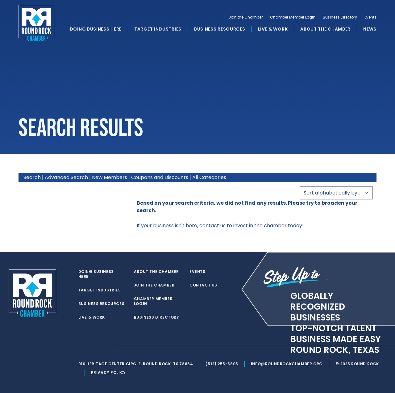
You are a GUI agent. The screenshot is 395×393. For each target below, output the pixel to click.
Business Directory (340, 17)
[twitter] (81, 346)
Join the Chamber (246, 17)
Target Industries (157, 29)
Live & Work (273, 29)
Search (32, 177)
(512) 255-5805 (222, 363)
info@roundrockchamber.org (287, 363)
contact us (212, 225)
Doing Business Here (96, 29)
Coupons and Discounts (159, 177)
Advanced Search (66, 177)
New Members (109, 177)
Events (370, 17)
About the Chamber (325, 29)
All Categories (209, 177)
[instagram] (106, 346)
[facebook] (94, 346)
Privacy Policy (108, 372)
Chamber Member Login (292, 17)
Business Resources (219, 29)
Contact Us (203, 285)
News (369, 29)
